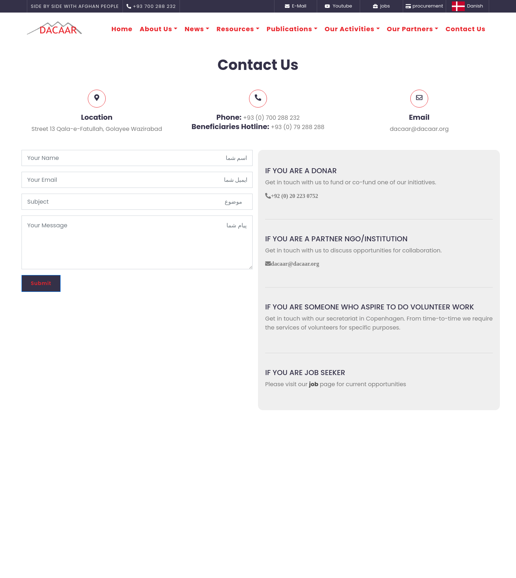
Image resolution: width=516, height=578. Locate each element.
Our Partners (410, 28)
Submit (41, 283)
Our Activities (349, 28)
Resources (235, 28)
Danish (467, 6)
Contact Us (465, 28)
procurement (424, 6)
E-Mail (295, 6)
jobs (381, 6)
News (194, 28)
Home (122, 28)
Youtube (338, 6)
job (314, 384)
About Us (156, 28)
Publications (289, 28)
